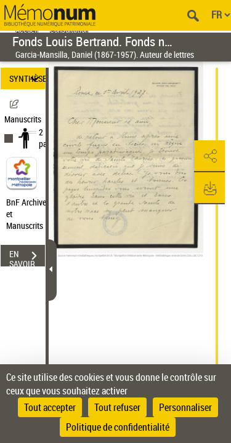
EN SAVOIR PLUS (27, 257)
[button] (209, 156)
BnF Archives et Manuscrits (29, 213)
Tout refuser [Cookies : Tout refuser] (117, 407)
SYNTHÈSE (27, 78)
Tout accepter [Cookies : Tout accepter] (50, 407)
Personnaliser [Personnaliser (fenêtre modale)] (185, 407)
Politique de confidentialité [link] (117, 427)
